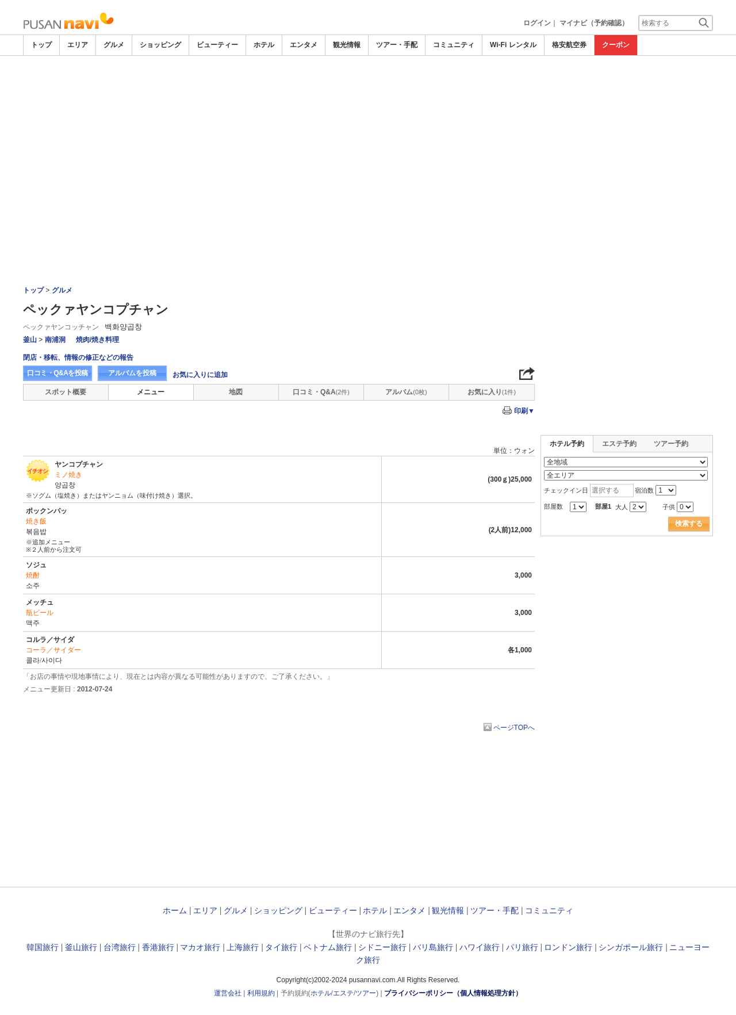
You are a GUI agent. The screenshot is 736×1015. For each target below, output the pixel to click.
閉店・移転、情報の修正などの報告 (78, 357)
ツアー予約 (671, 444)
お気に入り (491, 392)
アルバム (406, 392)
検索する (689, 524)
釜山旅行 (81, 947)
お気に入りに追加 (200, 375)
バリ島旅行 (433, 947)
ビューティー (217, 45)
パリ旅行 (522, 947)
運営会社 (227, 993)
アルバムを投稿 (132, 373)
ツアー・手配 (396, 45)
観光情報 (347, 45)
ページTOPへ (514, 728)
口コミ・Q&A (321, 392)
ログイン (537, 23)
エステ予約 (619, 444)
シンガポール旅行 (631, 947)
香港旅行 (158, 947)
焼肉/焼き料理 (97, 340)
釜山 (30, 340)
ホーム (175, 910)
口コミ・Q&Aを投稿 (57, 373)
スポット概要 (65, 392)
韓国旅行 (42, 947)
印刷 (524, 411)
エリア (77, 45)
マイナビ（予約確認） (593, 23)
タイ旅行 (281, 947)
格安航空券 (569, 45)
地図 (236, 392)
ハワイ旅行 (479, 947)
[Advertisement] (368, 87)
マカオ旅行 (200, 947)
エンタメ (303, 45)
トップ (41, 45)
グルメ (113, 45)
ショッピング (160, 45)
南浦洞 (55, 340)
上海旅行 (243, 947)
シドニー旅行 (382, 947)
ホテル (264, 45)
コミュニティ (453, 45)
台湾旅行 (119, 947)
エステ (343, 993)
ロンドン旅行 (568, 947)
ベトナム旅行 (328, 947)
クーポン (616, 45)
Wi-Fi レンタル (513, 45)
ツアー (365, 993)
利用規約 (261, 993)
